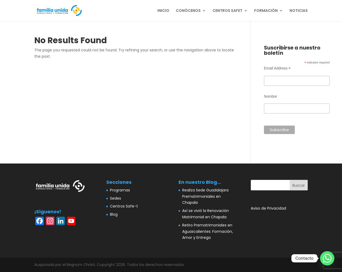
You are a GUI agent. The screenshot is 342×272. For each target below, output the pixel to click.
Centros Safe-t (124, 206)
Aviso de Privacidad (268, 208)
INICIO (163, 11)
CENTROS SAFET (227, 11)
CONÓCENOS (188, 11)
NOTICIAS (299, 11)
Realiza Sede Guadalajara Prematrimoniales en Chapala (205, 196)
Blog (114, 214)
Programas (120, 190)
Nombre (270, 96)
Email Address (277, 68)
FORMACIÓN (266, 11)
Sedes (115, 198)
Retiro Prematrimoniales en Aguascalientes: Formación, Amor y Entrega (207, 231)
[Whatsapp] (327, 258)
